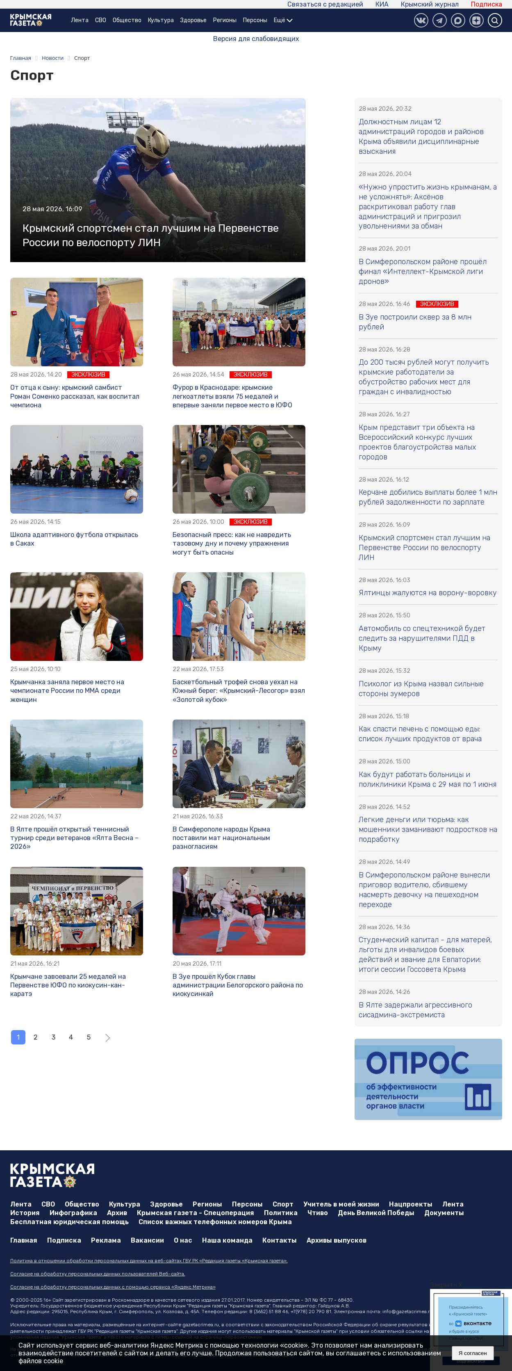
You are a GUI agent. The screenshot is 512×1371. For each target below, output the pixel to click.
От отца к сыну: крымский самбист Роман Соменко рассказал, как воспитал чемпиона (74, 396)
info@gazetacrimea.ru (407, 1311)
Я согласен (473, 1353)
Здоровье (193, 20)
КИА (382, 4)
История (25, 1213)
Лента (80, 20)
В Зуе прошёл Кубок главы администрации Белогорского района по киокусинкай (238, 985)
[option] (471, 1330)
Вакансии (147, 1240)
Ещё (283, 20)
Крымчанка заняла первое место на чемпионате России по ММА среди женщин (67, 691)
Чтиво (317, 1213)
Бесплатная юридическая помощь (69, 1222)
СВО (100, 20)
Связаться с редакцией (325, 4)
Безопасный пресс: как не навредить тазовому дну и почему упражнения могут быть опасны (232, 543)
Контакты (279, 1240)
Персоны (255, 20)
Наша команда (227, 1240)
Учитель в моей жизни (341, 1204)
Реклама (106, 1240)
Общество (127, 20)
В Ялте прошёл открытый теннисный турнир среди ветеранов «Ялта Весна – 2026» (74, 838)
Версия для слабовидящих (256, 39)
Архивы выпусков (336, 1240)
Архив (117, 1213)
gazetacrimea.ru (200, 1325)
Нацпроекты (410, 1204)
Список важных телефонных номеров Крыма (215, 1222)
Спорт (283, 1204)
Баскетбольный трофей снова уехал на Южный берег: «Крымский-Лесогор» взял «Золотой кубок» (239, 691)
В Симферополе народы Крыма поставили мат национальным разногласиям (221, 838)
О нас (183, 1240)
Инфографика (73, 1213)
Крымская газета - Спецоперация (195, 1213)
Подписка (486, 4)
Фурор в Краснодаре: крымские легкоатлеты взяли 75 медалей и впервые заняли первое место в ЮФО (232, 396)
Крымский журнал (430, 4)
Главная (23, 1240)
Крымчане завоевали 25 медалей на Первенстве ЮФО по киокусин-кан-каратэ (68, 985)
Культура (161, 20)
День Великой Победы (376, 1213)
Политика (281, 1213)
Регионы (225, 20)
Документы (444, 1213)
